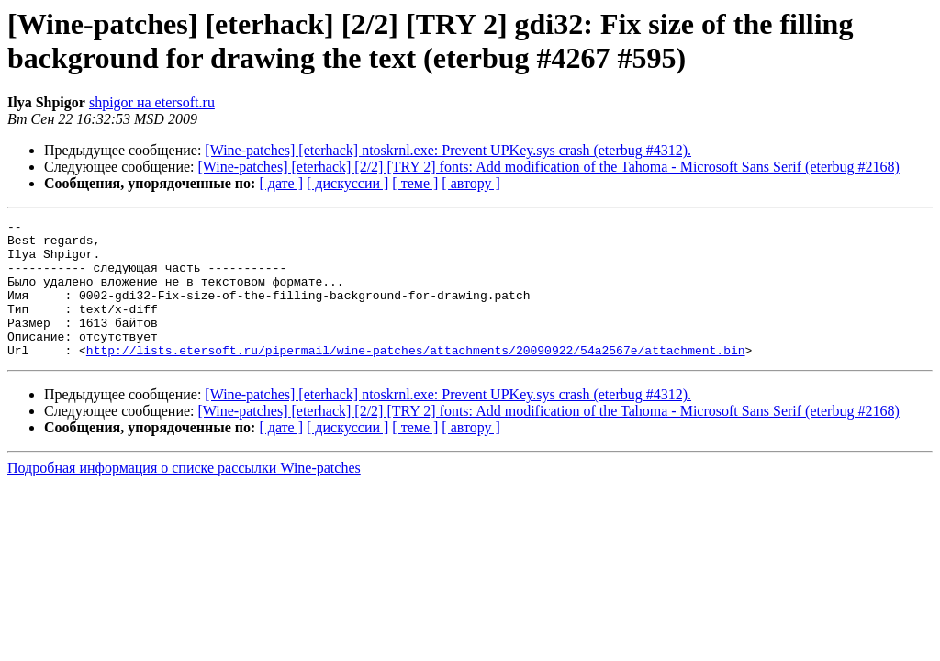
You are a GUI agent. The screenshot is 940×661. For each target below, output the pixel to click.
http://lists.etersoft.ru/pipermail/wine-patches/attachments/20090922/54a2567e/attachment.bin (415, 377)
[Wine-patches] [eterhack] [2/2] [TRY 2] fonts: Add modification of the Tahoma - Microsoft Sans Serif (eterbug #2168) (549, 166)
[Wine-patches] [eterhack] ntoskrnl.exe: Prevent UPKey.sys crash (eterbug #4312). (448, 150)
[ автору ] (470, 183)
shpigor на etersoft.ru (152, 102)
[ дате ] (281, 183)
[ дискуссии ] (347, 183)
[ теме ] (415, 183)
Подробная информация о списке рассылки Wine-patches (184, 495)
